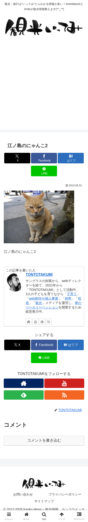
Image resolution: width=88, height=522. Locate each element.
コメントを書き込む (44, 440)
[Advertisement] (44, 86)
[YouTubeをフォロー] (35, 322)
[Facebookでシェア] (44, 158)
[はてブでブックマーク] (71, 158)
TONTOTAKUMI (39, 275)
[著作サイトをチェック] (29, 322)
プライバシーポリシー (65, 494)
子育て (72, 294)
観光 (38, 303)
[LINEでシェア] (44, 171)
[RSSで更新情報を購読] (49, 322)
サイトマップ (44, 501)
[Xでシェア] (17, 158)
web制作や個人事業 (43, 298)
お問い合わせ (23, 494)
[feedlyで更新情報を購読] (42, 322)
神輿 (68, 298)
